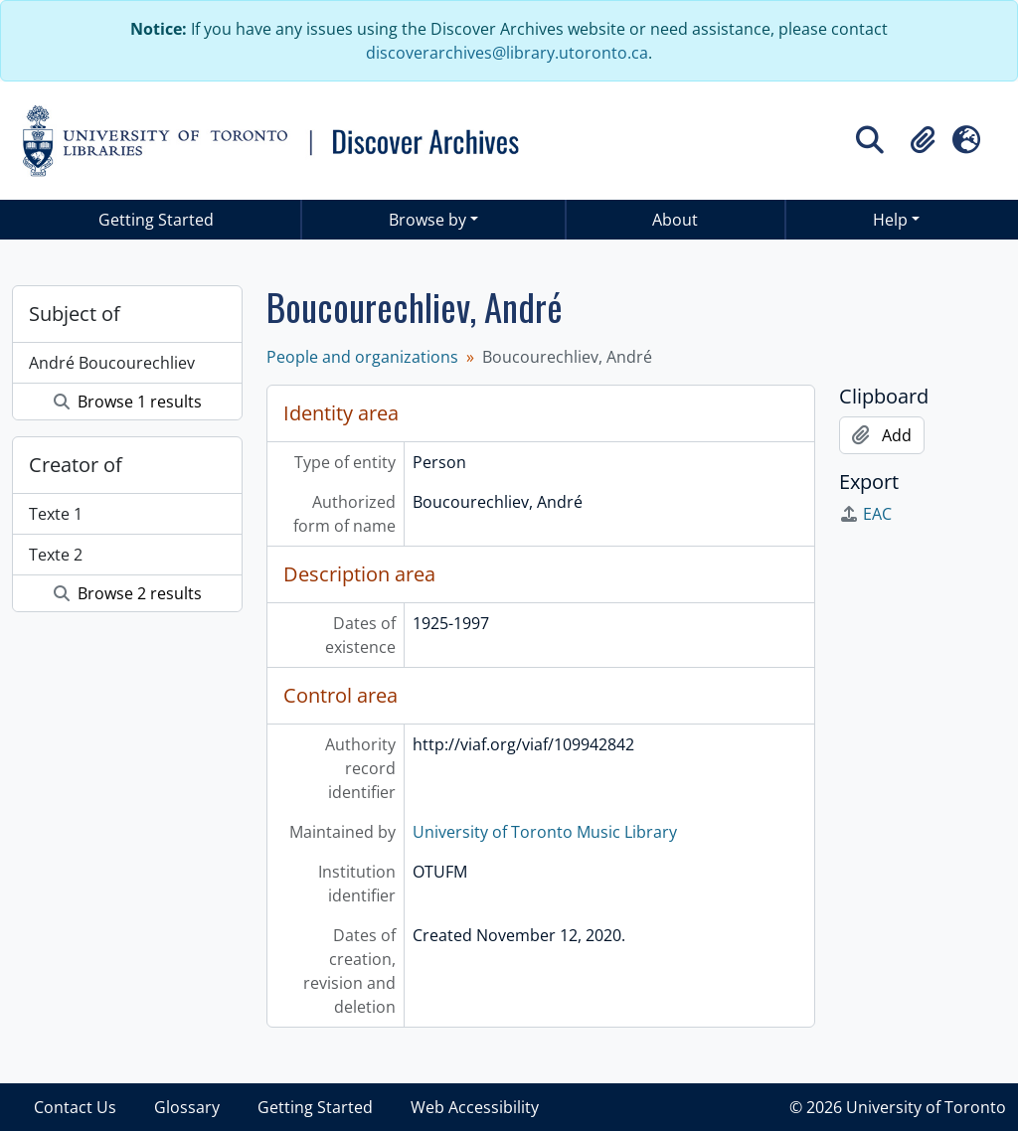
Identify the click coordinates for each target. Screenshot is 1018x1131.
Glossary (187, 1107)
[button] (922, 140)
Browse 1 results (128, 401)
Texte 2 (56, 555)
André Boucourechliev (112, 363)
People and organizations (362, 357)
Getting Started (156, 220)
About (675, 220)
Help (890, 220)
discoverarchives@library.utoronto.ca (507, 53)
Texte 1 (56, 514)
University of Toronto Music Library (545, 832)
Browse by (427, 220)
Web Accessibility (475, 1107)
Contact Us (75, 1107)
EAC (865, 514)
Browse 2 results (128, 593)
